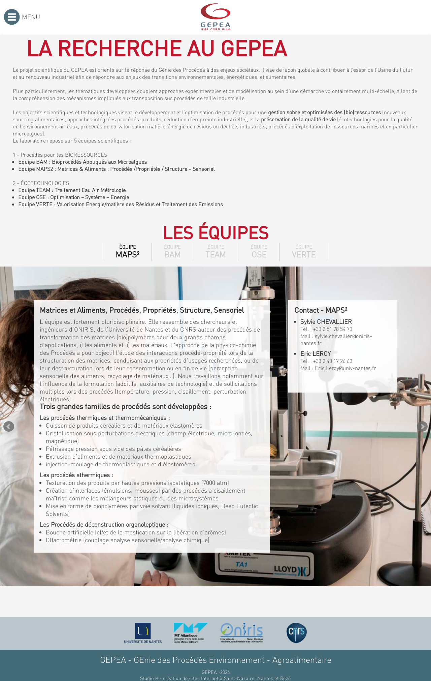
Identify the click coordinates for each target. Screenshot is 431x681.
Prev (8, 426)
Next (422, 426)
